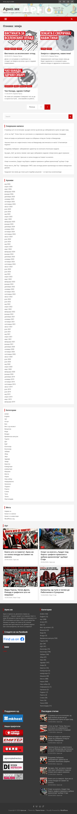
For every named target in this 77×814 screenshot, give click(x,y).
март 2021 (8, 339)
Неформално (9, 481)
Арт (6, 419)
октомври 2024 (10, 232)
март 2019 (8, 399)
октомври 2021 (10, 322)
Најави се (8, 511)
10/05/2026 (52, 743)
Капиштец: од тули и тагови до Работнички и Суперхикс (55, 591)
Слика (7, 491)
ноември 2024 (9, 229)
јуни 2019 (8, 392)
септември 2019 (10, 384)
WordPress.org (9, 519)
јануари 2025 (9, 224)
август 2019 (8, 387)
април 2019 (8, 397)
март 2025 (8, 219)
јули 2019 (8, 389)
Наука (7, 48)
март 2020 (8, 369)
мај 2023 (7, 274)
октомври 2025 (10, 202)
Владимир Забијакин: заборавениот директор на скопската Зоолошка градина (32, 149)
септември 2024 (10, 234)
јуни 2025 (8, 212)
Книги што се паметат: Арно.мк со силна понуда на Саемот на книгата (29, 157)
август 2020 (8, 357)
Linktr (5, 651)
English (7, 416)
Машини (7, 471)
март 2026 (8, 189)
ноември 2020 (9, 349)
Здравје (7, 459)
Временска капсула (11, 436)
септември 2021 (10, 324)
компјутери (8, 469)
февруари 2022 (10, 312)
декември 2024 (10, 227)
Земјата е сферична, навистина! (56, 53)
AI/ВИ (7, 414)
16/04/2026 (8, 597)
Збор (6, 454)
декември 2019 (10, 377)
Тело (6, 494)
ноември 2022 (9, 289)
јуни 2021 (8, 332)
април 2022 (8, 307)
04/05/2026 (52, 764)
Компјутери (8, 466)
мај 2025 (7, 214)
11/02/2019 (8, 93)
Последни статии (49, 711)
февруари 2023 (10, 282)
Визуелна (8, 429)
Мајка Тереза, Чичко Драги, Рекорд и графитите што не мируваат (17, 592)
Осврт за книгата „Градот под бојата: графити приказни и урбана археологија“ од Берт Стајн (37, 161)
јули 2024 (8, 239)
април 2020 (8, 367)
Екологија (8, 86)
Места (7, 474)
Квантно (23, 86)
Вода (6, 431)
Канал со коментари (12, 516)
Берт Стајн (16, 597)
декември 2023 (10, 257)
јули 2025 (8, 209)
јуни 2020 (8, 362)
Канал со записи (10, 514)
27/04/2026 (52, 774)
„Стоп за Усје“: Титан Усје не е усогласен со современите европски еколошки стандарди (35, 134)
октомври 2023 (10, 262)
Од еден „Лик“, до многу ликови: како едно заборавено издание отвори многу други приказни (37, 153)
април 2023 (8, 277)
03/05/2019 (8, 56)
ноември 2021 (9, 319)
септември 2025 (10, 204)
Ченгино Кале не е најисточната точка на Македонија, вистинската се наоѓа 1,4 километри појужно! (60, 749)
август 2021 (8, 327)
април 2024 (8, 247)
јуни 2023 (8, 272)
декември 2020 (10, 347)
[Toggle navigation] (5, 19)
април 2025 (8, 217)
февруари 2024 (10, 252)
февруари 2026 (10, 192)
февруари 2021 (10, 342)
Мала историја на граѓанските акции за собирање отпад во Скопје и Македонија (32, 138)
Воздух (7, 434)
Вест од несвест (10, 426)
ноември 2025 (9, 199)
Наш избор (8, 479)
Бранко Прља (17, 56)
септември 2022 (10, 294)
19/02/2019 (44, 56)
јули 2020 (8, 359)
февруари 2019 (10, 402)
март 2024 (8, 249)
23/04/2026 (8, 559)
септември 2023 (10, 264)
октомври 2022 (10, 292)
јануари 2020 (9, 374)
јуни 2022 (8, 302)
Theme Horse (40, 810)
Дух (6, 441)
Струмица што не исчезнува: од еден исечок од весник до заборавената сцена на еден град (36, 130)
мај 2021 (7, 334)
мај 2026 (7, 184)
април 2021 (8, 337)
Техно (19, 48)
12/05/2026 (52, 722)
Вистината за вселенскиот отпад (20, 53)
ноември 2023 (9, 259)
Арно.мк (11, 9)
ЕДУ (6, 444)
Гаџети (7, 439)
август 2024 (8, 237)
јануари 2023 (9, 284)
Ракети (13, 48)
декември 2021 (10, 317)
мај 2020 (7, 364)
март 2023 (8, 279)
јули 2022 (8, 299)
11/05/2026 (52, 732)
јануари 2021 (9, 344)
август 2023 (8, 267)
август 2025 (8, 207)
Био (6, 424)
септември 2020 (10, 354)
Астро (43, 48)
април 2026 (8, 187)
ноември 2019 (9, 379)
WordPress (64, 810)
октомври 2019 (10, 382)
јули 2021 (8, 329)
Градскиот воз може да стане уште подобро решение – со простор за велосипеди (33, 172)
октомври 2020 (10, 352)
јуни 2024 (8, 242)
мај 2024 (7, 244)
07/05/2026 (52, 753)
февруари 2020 (10, 372)
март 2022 (8, 309)
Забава (7, 451)
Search (70, 116)
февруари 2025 (10, 222)
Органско (8, 484)
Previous (32, 107)
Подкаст (7, 486)
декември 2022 (10, 287)
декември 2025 (10, 197)
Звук (6, 456)
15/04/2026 (44, 595)
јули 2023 (8, 269)
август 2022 (8, 297)
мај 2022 (7, 304)
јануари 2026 (9, 194)
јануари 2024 (9, 254)
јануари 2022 (9, 314)
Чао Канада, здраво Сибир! (17, 91)
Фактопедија (9, 499)
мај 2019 (7, 394)
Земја (16, 86)
